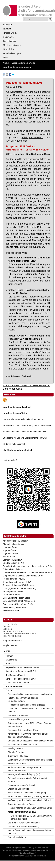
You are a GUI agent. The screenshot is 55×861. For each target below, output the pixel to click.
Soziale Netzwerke (13, 686)
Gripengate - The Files (18, 756)
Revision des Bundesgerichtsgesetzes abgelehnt (30, 694)
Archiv (6, 63)
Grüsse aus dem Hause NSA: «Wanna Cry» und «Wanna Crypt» (30, 724)
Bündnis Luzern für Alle (13, 563)
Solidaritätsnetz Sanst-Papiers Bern (19, 601)
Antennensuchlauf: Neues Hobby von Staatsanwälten (27, 425)
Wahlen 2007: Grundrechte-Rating (23, 826)
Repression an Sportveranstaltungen (22, 667)
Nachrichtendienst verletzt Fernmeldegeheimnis (24, 431)
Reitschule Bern (40, 154)
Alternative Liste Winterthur (15, 541)
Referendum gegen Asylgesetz (22, 785)
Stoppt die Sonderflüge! (18, 789)
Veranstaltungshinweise (23, 63)
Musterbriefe (9, 49)
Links (5, 57)
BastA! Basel (9, 556)
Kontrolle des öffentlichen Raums (20, 679)
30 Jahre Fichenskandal (14, 444)
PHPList (49, 850)
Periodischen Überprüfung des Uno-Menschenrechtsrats (24, 769)
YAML (30, 847)
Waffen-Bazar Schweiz (18, 715)
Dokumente (8, 37)
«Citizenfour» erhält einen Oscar (23, 744)
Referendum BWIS (11, 594)
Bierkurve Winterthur (12, 560)
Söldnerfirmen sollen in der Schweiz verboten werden (28, 779)
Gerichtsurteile (9, 41)
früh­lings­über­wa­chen (32, 137)
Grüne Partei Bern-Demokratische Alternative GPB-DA (28, 572)
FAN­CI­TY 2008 (14, 140)
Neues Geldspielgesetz (18, 719)
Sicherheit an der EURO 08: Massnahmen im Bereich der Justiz (31, 817)
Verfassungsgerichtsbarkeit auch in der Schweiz (30, 800)
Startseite (7, 24)
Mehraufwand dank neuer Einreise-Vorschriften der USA (29, 832)
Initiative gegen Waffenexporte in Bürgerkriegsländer (23, 699)
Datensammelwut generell (17, 682)
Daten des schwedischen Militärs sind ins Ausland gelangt (30, 710)
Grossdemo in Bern (17, 837)
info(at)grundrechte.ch (13, 641)
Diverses (9, 690)
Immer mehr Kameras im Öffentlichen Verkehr (24, 419)
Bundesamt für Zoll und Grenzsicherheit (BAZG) (25, 438)
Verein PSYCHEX (11, 610)
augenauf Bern (9, 550)
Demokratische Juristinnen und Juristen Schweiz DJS (27, 566)
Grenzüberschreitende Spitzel (21, 804)
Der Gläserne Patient (15, 675)
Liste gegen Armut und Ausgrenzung (19, 588)
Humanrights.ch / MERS (14, 579)
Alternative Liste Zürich (13, 544)
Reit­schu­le (26, 95)
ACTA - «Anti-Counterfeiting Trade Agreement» (29, 796)
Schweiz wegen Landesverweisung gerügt (27, 792)
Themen (7, 29)
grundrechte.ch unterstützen (17, 67)
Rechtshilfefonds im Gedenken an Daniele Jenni (30, 808)
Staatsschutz (11, 660)
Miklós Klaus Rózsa (17, 763)
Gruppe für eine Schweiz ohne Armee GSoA (23, 576)
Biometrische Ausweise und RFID (20, 671)
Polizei (8, 663)
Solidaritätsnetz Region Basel (16, 598)
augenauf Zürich (10, 553)
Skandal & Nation (16, 752)
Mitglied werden (10, 645)
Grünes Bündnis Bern (13, 569)
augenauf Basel (10, 547)
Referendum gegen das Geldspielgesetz (26, 705)
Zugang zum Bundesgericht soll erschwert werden (31, 741)
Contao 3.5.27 (8, 850)
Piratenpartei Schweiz (13, 591)
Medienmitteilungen (12, 45)
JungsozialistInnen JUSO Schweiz (18, 585)
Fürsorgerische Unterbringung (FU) (24, 774)
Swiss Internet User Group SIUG (18, 604)
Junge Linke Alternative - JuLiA (17, 582)
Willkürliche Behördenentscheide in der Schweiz (30, 760)
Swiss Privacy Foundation (14, 607)
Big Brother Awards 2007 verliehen (24, 823)
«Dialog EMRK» (10, 33)
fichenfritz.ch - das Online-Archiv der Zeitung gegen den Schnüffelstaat (28, 735)
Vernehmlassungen (12, 53)
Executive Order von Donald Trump (24, 730)
